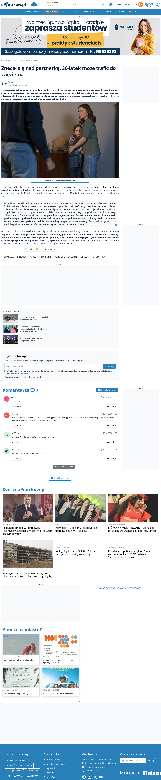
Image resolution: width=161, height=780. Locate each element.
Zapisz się (109, 359)
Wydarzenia (51, 11)
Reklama (50, 766)
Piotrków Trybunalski (18, 753)
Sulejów (21, 764)
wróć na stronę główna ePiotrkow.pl (120, 581)
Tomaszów (8, 250)
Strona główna (33, 11)
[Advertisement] (60, 278)
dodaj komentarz (107, 383)
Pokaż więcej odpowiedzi (64, 460)
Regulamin (51, 761)
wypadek (60, 250)
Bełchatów (33, 769)
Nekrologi (131, 4)
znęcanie (72, 250)
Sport (64, 11)
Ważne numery (53, 753)
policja (95, 250)
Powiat (106, 11)
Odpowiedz (16, 399)
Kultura (76, 11)
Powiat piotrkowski (17, 774)
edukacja (18, 769)
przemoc (22, 250)
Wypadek (34, 764)
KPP (104, 250)
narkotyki (46, 250)
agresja (34, 250)
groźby (84, 250)
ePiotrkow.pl (6, 61)
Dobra (50, 5)
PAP (8, 769)
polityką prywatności (19, 367)
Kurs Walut (115, 4)
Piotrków (12, 759)
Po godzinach (91, 11)
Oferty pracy (52, 774)
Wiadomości (31, 61)
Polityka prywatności (55, 757)
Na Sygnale (26, 759)
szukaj (151, 754)
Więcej (131, 11)
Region (119, 11)
